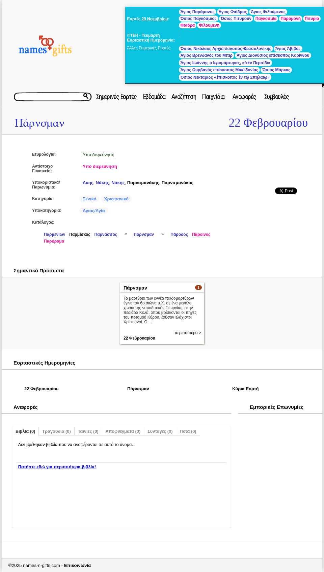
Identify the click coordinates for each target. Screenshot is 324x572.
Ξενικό (89, 198)
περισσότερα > (187, 332)
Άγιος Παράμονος (198, 11)
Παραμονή (290, 18)
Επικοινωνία (77, 565)
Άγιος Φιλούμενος (268, 11)
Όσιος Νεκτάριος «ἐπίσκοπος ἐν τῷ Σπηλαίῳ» (225, 77)
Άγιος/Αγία (94, 210)
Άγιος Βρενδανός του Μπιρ (207, 55)
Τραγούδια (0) (56, 431)
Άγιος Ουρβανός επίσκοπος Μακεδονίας (220, 70)
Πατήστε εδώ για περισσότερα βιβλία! (57, 466)
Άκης (88, 182)
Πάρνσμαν (39, 123)
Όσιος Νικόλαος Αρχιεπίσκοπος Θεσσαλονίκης (226, 48)
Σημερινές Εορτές (116, 97)
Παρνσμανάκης (143, 182)
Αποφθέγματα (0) (123, 431)
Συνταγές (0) (159, 431)
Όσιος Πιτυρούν (236, 18)
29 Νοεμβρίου (154, 19)
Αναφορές (244, 97)
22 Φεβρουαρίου (268, 122)
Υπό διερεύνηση (100, 166)
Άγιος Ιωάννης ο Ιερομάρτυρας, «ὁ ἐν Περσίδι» (225, 62)
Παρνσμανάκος (177, 182)
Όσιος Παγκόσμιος (199, 18)
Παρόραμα (54, 241)
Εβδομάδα (154, 97)
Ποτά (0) (188, 431)
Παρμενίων (54, 234)
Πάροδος (179, 234)
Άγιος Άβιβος (288, 48)
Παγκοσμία (266, 18)
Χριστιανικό (116, 198)
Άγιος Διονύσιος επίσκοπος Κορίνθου (273, 55)
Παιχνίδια (213, 97)
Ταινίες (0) (88, 431)
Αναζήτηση (183, 97)
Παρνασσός (105, 234)
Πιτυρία (312, 18)
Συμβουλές (276, 97)
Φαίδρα (188, 25)
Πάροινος (201, 234)
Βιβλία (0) (25, 431)
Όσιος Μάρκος (276, 70)
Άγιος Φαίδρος (233, 11)
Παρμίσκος (79, 234)
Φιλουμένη (209, 25)
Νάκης (102, 182)
